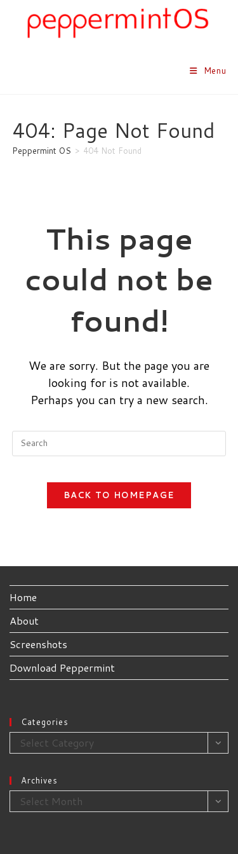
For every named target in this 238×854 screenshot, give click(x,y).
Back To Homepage (119, 495)
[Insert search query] (119, 443)
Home (23, 597)
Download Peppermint (62, 667)
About (24, 620)
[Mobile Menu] (208, 70)
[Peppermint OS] (41, 150)
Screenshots (38, 644)
